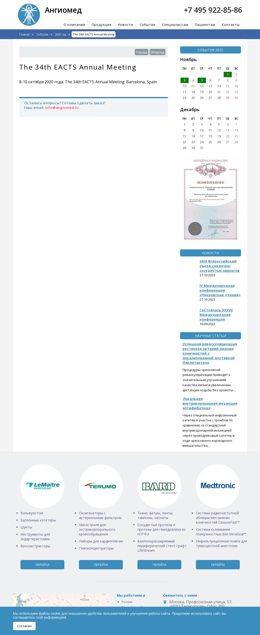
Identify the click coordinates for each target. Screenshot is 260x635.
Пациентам (205, 24)
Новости (125, 24)
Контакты (231, 24)
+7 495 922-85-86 (213, 10)
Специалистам (175, 24)
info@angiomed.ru (61, 107)
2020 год (60, 34)
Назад (141, 52)
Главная (24, 34)
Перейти (42, 564)
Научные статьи (210, 335)
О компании (74, 24)
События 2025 (210, 50)
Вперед (157, 52)
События (147, 24)
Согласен (24, 626)
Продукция (101, 24)
